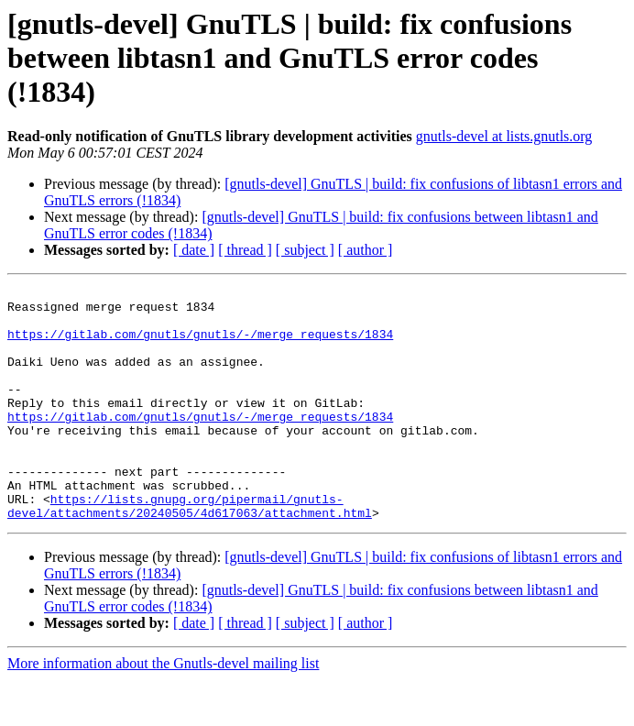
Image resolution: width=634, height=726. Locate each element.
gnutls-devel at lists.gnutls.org (504, 136)
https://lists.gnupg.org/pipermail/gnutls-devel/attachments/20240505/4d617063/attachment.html (189, 550)
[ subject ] (305, 250)
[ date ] (193, 250)
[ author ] (365, 250)
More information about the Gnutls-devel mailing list (163, 710)
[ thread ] (245, 250)
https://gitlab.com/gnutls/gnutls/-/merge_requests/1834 (200, 344)
